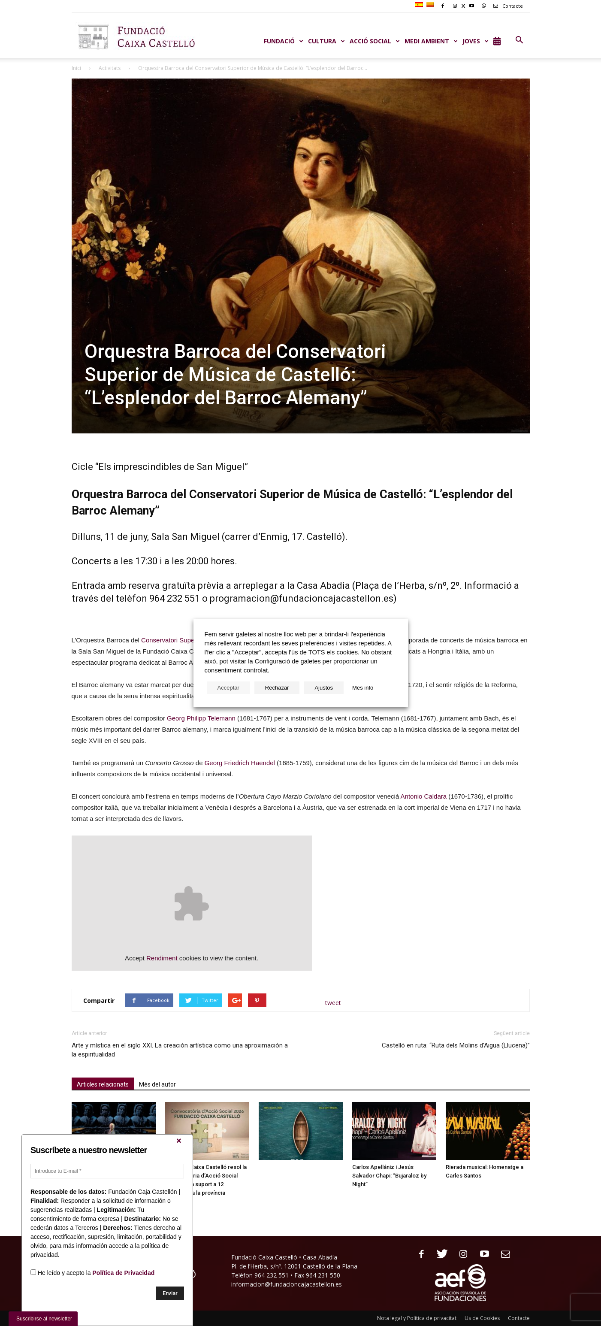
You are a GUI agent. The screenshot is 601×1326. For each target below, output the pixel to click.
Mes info (362, 687)
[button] (519, 40)
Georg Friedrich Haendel (240, 762)
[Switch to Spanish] (420, 5)
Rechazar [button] (277, 687)
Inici (76, 68)
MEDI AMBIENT (431, 41)
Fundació (284, 41)
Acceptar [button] (228, 687)
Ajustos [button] (323, 687)
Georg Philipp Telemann (201, 718)
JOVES (475, 41)
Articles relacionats (103, 1084)
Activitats (110, 68)
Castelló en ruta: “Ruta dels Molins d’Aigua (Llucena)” (456, 1045)
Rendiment (162, 958)
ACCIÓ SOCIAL (375, 41)
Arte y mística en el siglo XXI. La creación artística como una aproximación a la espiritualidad (180, 1049)
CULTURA (326, 41)
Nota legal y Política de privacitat (416, 1318)
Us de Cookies (482, 1318)
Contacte (506, 6)
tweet (333, 1003)
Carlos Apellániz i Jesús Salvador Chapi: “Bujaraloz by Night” (389, 1175)
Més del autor (157, 1084)
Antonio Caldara (424, 796)
